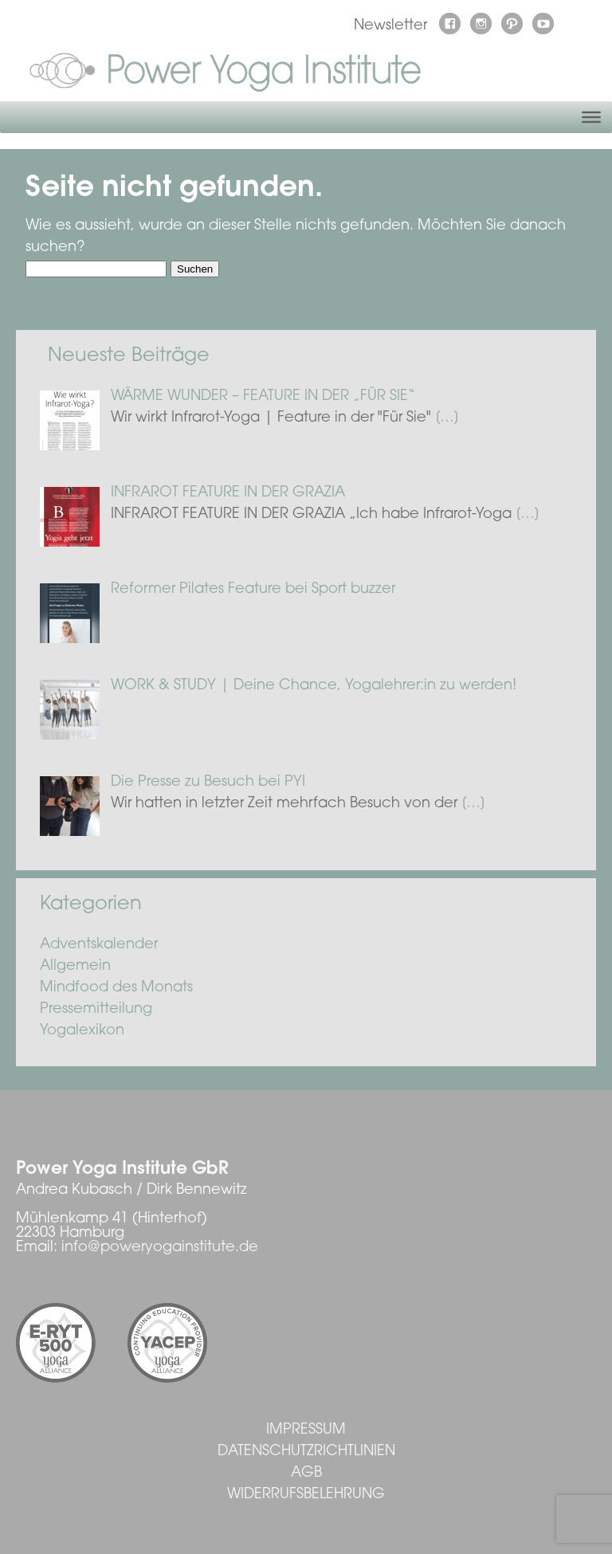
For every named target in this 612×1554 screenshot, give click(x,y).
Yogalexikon (82, 1031)
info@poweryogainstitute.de (159, 1248)
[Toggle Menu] (591, 117)
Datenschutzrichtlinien (306, 1452)
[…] (447, 418)
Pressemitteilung (96, 1010)
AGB (306, 1473)
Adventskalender (99, 945)
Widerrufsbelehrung (306, 1495)
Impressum (306, 1430)
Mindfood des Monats (116, 988)
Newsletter (390, 26)
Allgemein (75, 966)
